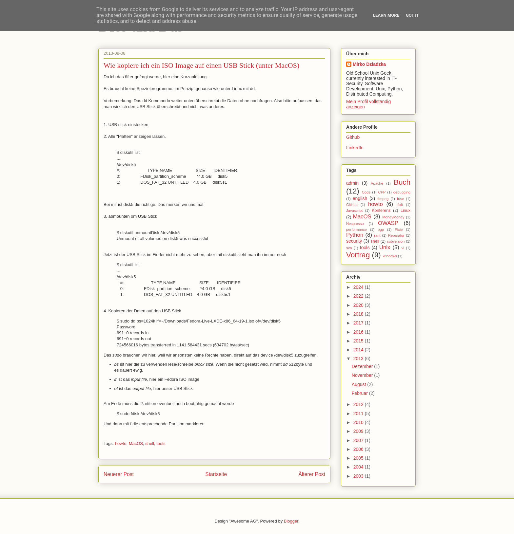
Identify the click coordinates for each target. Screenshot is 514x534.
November (363, 375)
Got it (412, 15)
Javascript (354, 210)
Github (353, 137)
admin (352, 183)
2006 (359, 449)
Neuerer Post (119, 474)
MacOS (136, 443)
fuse (400, 199)
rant (377, 235)
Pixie (399, 229)
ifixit (400, 205)
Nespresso (355, 224)
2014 (359, 349)
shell (149, 443)
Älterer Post (312, 474)
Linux (405, 210)
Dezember (363, 366)
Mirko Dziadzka (369, 64)
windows (390, 256)
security (354, 241)
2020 (359, 305)
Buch (402, 182)
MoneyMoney (393, 217)
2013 (359, 358)
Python (354, 235)
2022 (359, 296)
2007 (359, 440)
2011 (359, 413)
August (359, 384)
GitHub (352, 205)
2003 (359, 476)
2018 (359, 314)
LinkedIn (355, 147)
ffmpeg (382, 199)
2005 (359, 458)
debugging (401, 192)
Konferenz (381, 210)
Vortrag (358, 255)
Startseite (216, 474)
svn (349, 248)
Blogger (291, 521)
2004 (359, 467)
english (360, 198)
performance (356, 229)
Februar (360, 393)
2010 (359, 422)
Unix (384, 247)
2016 (359, 332)
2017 (359, 322)
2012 (359, 404)
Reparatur (396, 235)
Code (366, 192)
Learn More (386, 15)
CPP (382, 192)
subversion (396, 241)
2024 (359, 287)
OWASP (388, 223)
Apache (377, 183)
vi (403, 248)
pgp (381, 229)
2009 (359, 431)
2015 (359, 340)
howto (121, 443)
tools (160, 443)
